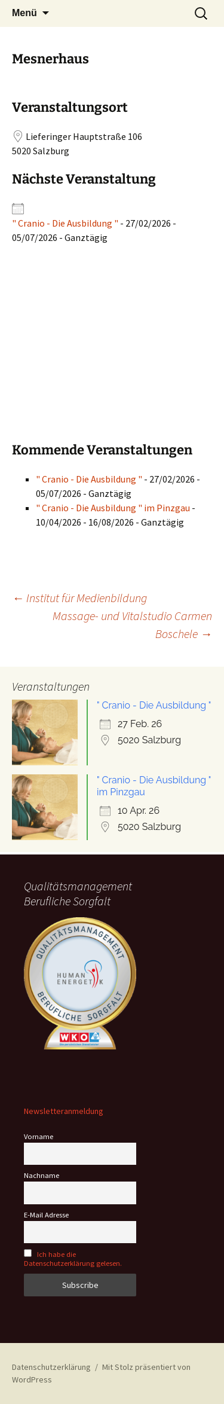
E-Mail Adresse (46, 1214)
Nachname (41, 1175)
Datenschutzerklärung (51, 1367)
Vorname (38, 1136)
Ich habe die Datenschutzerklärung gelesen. (73, 1259)
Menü (24, 13)
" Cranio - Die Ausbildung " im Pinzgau (113, 508)
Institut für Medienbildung (79, 597)
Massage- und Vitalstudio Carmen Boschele (132, 624)
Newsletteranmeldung (63, 1111)
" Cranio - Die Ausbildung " (65, 223)
